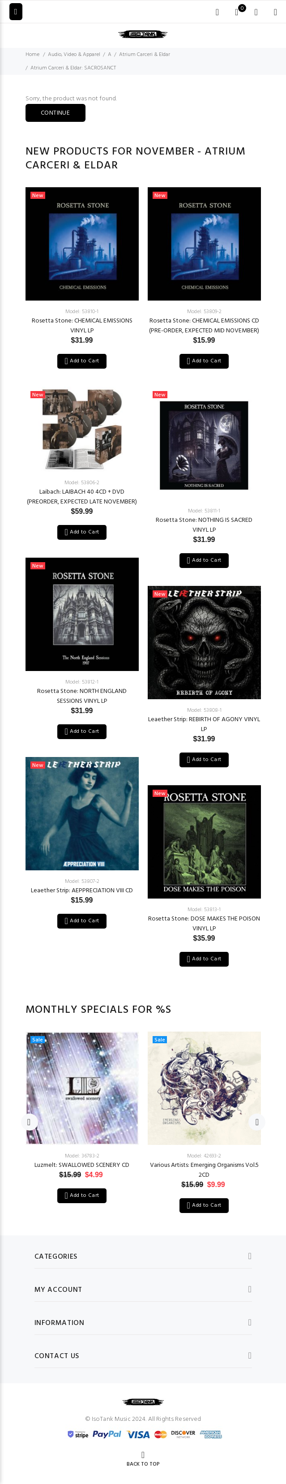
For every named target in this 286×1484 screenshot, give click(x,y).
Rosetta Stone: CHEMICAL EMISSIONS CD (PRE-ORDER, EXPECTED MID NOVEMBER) (204, 326)
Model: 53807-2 (82, 881)
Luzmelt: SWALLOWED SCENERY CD (81, 1165)
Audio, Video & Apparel (74, 54)
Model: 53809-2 (204, 311)
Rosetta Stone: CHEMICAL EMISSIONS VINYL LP (82, 326)
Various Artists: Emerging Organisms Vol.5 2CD (204, 1170)
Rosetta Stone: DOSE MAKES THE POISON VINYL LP (204, 924)
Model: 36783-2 (82, 1156)
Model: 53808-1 (204, 710)
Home (32, 54)
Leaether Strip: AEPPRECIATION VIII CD (82, 891)
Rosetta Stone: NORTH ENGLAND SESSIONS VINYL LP (82, 696)
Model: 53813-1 (204, 909)
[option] (82, 555)
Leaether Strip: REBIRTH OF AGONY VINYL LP (204, 724)
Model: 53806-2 (81, 482)
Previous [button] (29, 1122)
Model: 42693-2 (204, 1156)
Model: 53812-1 (81, 682)
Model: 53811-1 (204, 511)
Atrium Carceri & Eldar (144, 54)
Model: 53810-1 (81, 311)
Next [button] (256, 1122)
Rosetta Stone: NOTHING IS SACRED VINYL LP (204, 525)
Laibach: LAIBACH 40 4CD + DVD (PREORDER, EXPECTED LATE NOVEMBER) (82, 497)
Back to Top (143, 1464)
